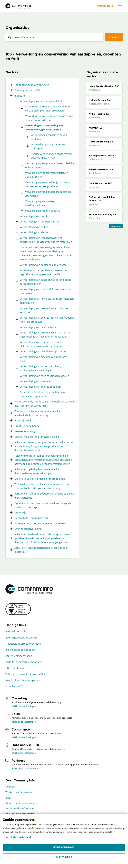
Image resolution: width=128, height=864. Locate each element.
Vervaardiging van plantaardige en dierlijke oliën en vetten (49, 165)
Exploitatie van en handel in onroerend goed (39, 478)
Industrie (19, 95)
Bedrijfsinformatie (15, 631)
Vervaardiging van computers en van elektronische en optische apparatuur (41, 344)
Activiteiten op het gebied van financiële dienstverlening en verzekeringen (37, 471)
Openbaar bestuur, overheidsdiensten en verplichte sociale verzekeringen (43, 505)
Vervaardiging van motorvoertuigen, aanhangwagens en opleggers (40, 368)
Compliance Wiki (14, 686)
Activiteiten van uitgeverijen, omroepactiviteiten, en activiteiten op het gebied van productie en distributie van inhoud (43, 446)
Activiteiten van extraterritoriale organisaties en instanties (41, 549)
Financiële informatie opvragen (23, 643)
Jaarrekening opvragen (18, 655)
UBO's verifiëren (14, 668)
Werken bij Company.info (19, 792)
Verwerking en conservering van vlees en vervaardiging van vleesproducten (48, 108)
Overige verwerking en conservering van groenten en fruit (51, 156)
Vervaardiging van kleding (34, 232)
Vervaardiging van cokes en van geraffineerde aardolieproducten (45, 281)
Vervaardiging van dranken (35, 216)
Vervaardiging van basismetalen (38, 327)
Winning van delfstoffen (27, 90)
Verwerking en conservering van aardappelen (49, 137)
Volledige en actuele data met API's (25, 674)
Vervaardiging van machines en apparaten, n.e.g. (44, 359)
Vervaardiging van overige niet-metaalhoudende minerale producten (47, 319)
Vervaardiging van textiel (34, 227)
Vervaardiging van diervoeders (42, 210)
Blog (8, 797)
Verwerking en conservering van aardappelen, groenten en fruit (44, 127)
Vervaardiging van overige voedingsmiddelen (40, 203)
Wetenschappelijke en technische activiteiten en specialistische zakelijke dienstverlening (41, 486)
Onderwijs (20, 512)
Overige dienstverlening (28, 528)
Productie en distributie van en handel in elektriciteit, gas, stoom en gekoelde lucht (44, 403)
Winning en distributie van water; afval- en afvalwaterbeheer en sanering (38, 413)
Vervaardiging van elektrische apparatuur (43, 351)
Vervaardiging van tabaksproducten (40, 221)
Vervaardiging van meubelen (36, 381)
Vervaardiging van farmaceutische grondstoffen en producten (47, 300)
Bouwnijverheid (23, 420)
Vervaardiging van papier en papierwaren (43, 264)
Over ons (10, 786)
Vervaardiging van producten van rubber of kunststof (44, 310)
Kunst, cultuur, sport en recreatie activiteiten (39, 523)
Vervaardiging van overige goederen (40, 386)
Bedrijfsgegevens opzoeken (21, 637)
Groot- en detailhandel (27, 426)
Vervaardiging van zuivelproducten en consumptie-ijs (46, 174)
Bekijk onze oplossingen (24, 706)
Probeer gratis (105, 5)
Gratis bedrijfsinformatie (19, 808)
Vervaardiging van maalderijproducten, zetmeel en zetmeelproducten (47, 184)
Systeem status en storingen (21, 803)
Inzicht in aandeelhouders (20, 649)
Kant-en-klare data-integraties (22, 680)
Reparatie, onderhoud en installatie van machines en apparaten (42, 394)
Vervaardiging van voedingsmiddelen (41, 101)
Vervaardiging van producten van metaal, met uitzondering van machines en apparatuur (45, 334)
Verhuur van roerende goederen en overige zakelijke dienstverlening (44, 495)
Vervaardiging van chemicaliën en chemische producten (45, 291)
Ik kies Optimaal (64, 847)
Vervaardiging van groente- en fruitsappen (48, 146)
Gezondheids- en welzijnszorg (31, 518)
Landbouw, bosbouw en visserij (32, 84)
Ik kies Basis (64, 857)
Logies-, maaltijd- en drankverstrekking (36, 436)
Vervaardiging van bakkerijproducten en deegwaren (48, 193)
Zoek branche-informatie (19, 813)
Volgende (116, 226)
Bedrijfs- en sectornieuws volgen (23, 662)
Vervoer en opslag (24, 431)
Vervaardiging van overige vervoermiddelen (44, 375)
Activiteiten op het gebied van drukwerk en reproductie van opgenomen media (44, 272)
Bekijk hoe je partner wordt (25, 768)
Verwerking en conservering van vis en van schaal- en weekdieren (49, 118)
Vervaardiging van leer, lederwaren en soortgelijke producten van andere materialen (46, 239)
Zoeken (114, 37)
